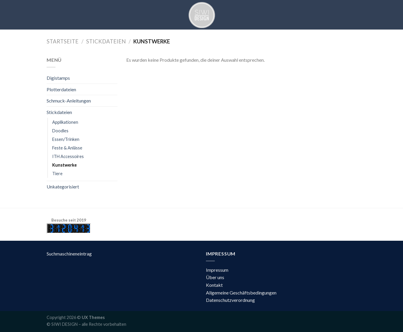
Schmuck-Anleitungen (69, 100)
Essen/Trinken (65, 139)
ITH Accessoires (68, 156)
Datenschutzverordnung (230, 300)
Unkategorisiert (63, 186)
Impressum (217, 270)
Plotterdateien (61, 89)
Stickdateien (106, 41)
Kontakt (214, 285)
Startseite (62, 41)
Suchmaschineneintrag (69, 253)
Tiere (57, 173)
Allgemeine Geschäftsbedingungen (241, 292)
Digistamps (58, 78)
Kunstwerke (64, 164)
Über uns (215, 277)
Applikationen (65, 122)
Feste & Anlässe (67, 147)
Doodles (60, 130)
